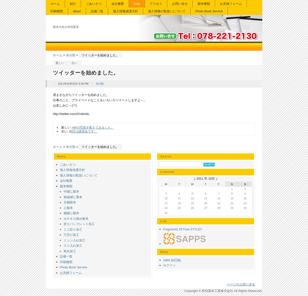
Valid (172, 260)
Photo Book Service (209, 11)
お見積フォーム (231, 4)
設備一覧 (97, 11)
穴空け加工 (71, 235)
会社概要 (117, 4)
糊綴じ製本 (71, 213)
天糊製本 (70, 202)
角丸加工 (70, 251)
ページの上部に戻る (241, 284)
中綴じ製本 (71, 191)
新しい (60, 63)
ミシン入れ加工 (74, 240)
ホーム (55, 4)
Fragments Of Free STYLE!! (182, 229)
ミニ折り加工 (73, 229)
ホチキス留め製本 (76, 218)
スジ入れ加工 (73, 245)
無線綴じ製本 (73, 197)
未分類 (70, 55)
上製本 (68, 208)
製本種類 (204, 4)
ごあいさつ (94, 4)
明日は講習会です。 (83, 131)
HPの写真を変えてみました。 (93, 127)
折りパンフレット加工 (79, 224)
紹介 (73, 4)
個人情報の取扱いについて (167, 11)
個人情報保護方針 (125, 11)
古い (74, 63)
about (77, 11)
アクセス (156, 4)
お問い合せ (180, 4)
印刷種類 (57, 11)
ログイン (169, 265)
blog (137, 4)
